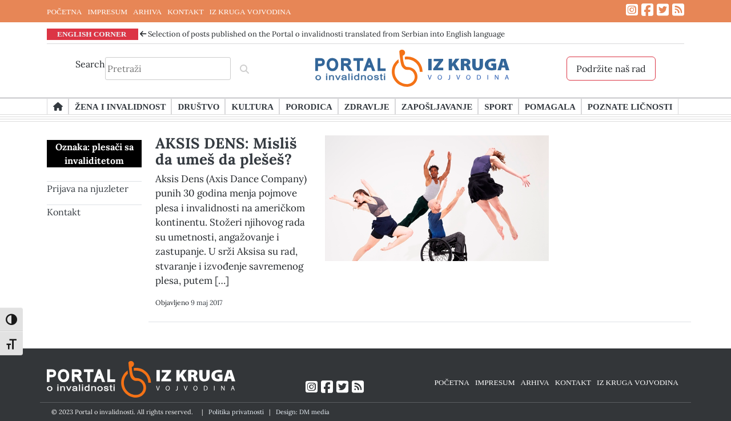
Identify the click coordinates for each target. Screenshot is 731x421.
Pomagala (550, 106)
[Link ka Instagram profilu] (632, 10)
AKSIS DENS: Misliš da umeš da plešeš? (226, 151)
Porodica (309, 106)
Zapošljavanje (436, 106)
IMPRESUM (107, 11)
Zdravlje (366, 106)
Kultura (252, 106)
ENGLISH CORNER (92, 34)
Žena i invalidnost (120, 106)
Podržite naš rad (611, 68)
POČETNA (64, 11)
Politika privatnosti (236, 412)
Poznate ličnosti (630, 106)
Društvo (198, 106)
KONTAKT (185, 11)
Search (90, 64)
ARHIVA (147, 11)
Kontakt (64, 212)
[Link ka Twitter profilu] (663, 10)
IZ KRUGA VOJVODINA (250, 11)
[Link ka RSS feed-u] (678, 10)
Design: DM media (303, 412)
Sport (498, 106)
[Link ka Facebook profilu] (647, 10)
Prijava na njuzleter (87, 188)
